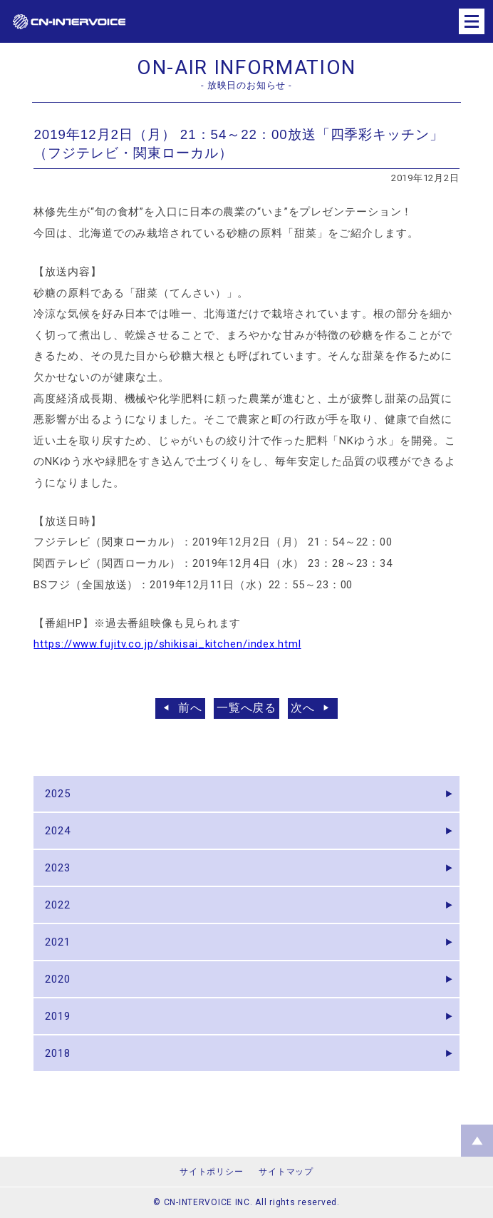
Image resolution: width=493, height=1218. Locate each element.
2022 (58, 905)
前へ (190, 708)
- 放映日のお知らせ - (246, 85)
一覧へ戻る (247, 708)
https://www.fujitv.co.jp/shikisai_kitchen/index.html (167, 644)
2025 (58, 793)
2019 (58, 1016)
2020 (58, 979)
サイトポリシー (211, 1172)
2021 (58, 942)
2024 (58, 830)
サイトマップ (286, 1172)
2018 (58, 1053)
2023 (58, 867)
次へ (303, 708)
